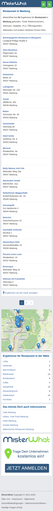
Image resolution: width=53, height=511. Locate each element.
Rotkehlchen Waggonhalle (15, 193)
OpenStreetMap (36, 350)
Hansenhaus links (11, 242)
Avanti (6, 99)
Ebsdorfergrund (10, 391)
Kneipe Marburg (10, 425)
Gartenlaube (8, 123)
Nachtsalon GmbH (11, 181)
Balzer (6, 111)
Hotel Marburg (9, 421)
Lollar (5, 361)
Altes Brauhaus (10, 50)
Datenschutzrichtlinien (35, 503)
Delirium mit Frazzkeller (14, 279)
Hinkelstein (8, 74)
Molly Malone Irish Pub (13, 168)
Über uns (5, 499)
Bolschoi (7, 217)
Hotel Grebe (8, 136)
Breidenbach (9, 378)
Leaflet (26, 350)
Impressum (17, 499)
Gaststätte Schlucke (12, 230)
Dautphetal (8, 387)
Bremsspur (8, 266)
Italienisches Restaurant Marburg (18, 429)
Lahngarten (8, 87)
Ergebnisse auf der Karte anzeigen (20, 293)
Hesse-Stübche (10, 62)
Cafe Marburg (9, 412)
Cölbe (5, 382)
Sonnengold (8, 205)
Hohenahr (7, 365)
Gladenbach (8, 395)
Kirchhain (7, 399)
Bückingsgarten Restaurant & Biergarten (22, 38)
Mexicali (6, 148)
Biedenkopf (8, 374)
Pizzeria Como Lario (12, 254)
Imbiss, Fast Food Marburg (15, 416)
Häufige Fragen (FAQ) (11, 507)
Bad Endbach (9, 370)
